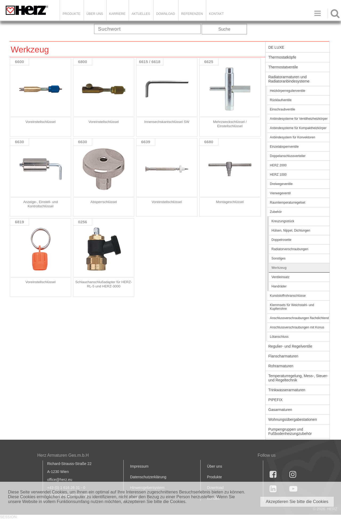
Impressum (139, 466)
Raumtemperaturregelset (287, 202)
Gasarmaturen (280, 409)
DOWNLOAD (165, 14)
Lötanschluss (279, 337)
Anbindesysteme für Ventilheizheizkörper (299, 119)
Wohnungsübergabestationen (292, 419)
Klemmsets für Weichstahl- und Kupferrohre (292, 307)
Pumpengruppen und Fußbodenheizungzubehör (290, 431)
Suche (224, 29)
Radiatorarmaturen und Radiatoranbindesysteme (289, 79)
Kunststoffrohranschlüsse (288, 296)
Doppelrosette (281, 240)
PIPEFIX (275, 400)
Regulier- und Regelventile (290, 346)
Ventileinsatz (280, 277)
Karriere (117, 14)
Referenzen (192, 14)
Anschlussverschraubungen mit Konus (297, 327)
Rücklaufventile (280, 100)
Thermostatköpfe (282, 57)
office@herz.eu (59, 479)
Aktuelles (141, 14)
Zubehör (276, 212)
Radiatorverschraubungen (289, 249)
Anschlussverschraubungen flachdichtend (299, 318)
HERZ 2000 (278, 165)
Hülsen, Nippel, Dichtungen (290, 230)
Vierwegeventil (280, 193)
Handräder (279, 286)
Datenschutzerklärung (148, 477)
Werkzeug (278, 268)
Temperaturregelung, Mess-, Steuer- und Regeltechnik (298, 378)
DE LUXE (276, 47)
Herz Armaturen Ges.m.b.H (63, 455)
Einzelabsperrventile (284, 147)
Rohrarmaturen (280, 366)
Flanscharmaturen (283, 356)
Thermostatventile (283, 67)
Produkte (71, 14)
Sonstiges (278, 258)
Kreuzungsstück (282, 221)
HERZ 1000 (278, 174)
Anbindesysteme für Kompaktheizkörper (298, 128)
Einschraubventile (282, 109)
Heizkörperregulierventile (287, 91)
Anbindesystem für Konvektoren (292, 137)
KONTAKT (216, 14)
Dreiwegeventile (281, 184)
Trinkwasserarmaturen (286, 390)
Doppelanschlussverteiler (288, 156)
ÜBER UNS (95, 14)
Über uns (214, 466)
